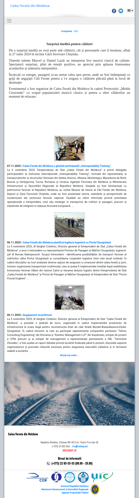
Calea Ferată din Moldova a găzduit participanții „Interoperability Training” (67, 166)
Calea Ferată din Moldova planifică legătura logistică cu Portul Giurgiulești (67, 242)
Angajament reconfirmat (37, 315)
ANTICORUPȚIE (69, 450)
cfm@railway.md (79, 446)
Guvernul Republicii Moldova (75, 486)
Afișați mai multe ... (69, 355)
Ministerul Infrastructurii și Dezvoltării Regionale (65, 489)
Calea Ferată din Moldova (30, 5)
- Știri (69, 31)
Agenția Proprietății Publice (75, 492)
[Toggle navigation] (9, 20)
